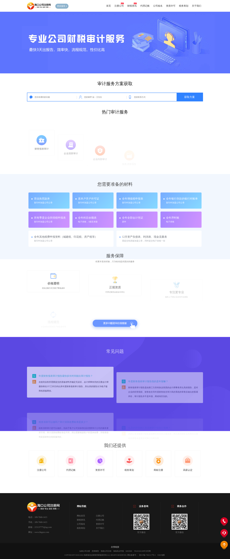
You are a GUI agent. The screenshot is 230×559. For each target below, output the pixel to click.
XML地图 (161, 555)
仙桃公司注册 (84, 551)
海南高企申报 (118, 551)
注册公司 (119, 6)
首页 (108, 6)
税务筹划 (183, 6)
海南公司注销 (106, 551)
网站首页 (81, 516)
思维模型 (95, 551)
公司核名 (158, 6)
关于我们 (196, 6)
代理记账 (145, 6)
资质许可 (170, 6)
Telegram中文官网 (142, 551)
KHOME (129, 551)
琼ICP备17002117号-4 (147, 555)
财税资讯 (132, 6)
